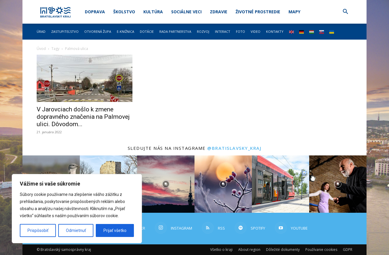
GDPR (347, 249)
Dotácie (147, 31)
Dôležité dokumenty (283, 249)
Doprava (95, 11)
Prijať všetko (115, 230)
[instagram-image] (165, 184)
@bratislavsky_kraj (234, 148)
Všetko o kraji (221, 249)
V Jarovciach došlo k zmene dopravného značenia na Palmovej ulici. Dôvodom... (83, 117)
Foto (240, 31)
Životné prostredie (258, 11)
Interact (222, 31)
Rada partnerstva (175, 31)
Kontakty (274, 31)
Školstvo (124, 11)
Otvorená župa (97, 31)
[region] (77, 208)
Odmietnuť (76, 230)
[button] (345, 12)
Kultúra (153, 11)
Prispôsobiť (37, 230)
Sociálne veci (186, 11)
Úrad (41, 31)
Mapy (294, 11)
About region (249, 249)
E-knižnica (125, 31)
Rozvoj (203, 31)
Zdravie (218, 11)
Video (255, 31)
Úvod (41, 48)
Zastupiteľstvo (65, 31)
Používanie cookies (321, 249)
